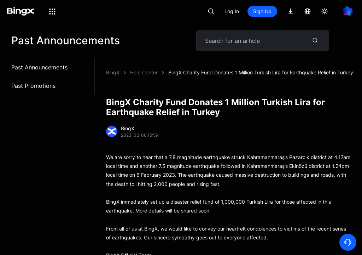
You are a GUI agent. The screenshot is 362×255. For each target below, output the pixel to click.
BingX (112, 72)
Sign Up (262, 11)
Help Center (144, 72)
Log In (231, 11)
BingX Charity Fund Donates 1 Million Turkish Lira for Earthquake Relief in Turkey (260, 72)
